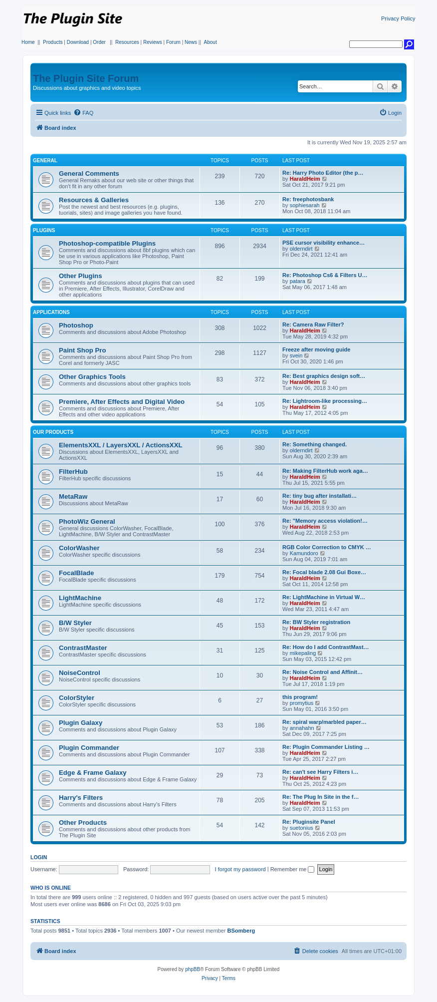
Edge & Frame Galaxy (93, 772)
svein (296, 355)
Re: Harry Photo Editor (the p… (323, 173)
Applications (51, 312)
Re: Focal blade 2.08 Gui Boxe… (324, 572)
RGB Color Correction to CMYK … (326, 547)
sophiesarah (305, 205)
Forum (173, 42)
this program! (300, 697)
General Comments (89, 173)
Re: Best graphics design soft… (323, 376)
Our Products (53, 432)
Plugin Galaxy (80, 722)
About (210, 42)
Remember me (292, 869)
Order (99, 42)
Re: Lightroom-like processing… (324, 401)
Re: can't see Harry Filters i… (320, 772)
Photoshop (76, 325)
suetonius (301, 828)
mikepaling (303, 653)
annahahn (302, 728)
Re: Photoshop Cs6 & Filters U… (325, 275)
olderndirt (301, 249)
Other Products (83, 822)
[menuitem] (83, 113)
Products (52, 42)
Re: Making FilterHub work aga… (325, 471)
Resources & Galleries (94, 200)
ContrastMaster (83, 648)
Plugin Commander (89, 747)
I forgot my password (240, 869)
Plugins (44, 230)
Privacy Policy (398, 18)
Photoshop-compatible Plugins (107, 243)
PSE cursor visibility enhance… (323, 243)
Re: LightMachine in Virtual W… (323, 597)
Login (38, 857)
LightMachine (80, 598)
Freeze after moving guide (316, 349)
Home (28, 42)
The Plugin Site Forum (86, 78)
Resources (127, 42)
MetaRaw (73, 496)
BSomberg (241, 931)
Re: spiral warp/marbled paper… (324, 722)
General (45, 160)
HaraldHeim (305, 179)
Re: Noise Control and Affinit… (322, 672)
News (191, 42)
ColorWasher (79, 548)
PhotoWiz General (87, 521)
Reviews (152, 42)
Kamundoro (304, 553)
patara (297, 281)
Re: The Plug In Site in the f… (320, 797)
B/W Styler (75, 623)
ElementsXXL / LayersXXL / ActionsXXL (120, 445)
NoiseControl (79, 672)
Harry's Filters (81, 797)
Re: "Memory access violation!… (325, 521)
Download (78, 42)
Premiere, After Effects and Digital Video (122, 401)
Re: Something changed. (314, 444)
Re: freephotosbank (308, 199)
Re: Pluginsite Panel (308, 822)
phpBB (192, 969)
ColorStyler (76, 697)
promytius (302, 703)
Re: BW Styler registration (316, 622)
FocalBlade (76, 573)
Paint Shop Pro (82, 350)
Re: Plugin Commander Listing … (326, 747)
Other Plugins (80, 276)
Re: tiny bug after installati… (319, 496)
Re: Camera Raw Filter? (313, 325)
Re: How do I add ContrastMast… (325, 647)
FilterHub (73, 471)
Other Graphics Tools (92, 376)
